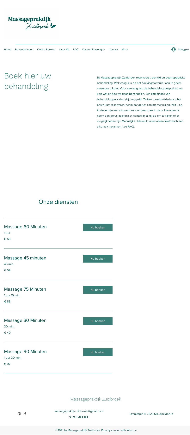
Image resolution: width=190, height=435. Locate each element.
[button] (98, 227)
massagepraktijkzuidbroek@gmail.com (78, 411)
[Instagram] (19, 414)
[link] (40, 227)
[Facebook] (25, 414)
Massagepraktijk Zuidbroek (95, 399)
